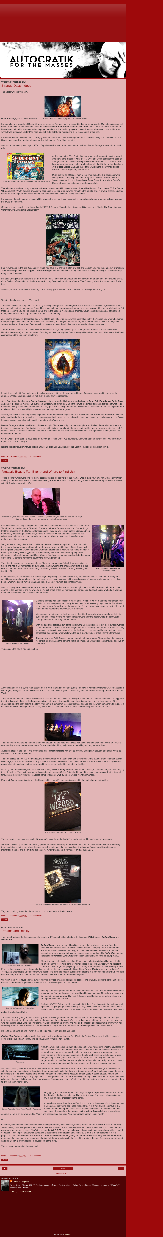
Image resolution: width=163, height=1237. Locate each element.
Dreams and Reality (15, 931)
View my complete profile (20, 1191)
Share (5, 461)
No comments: (36, 456)
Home (63, 1168)
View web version (63, 1173)
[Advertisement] (63, 22)
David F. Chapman (21, 1182)
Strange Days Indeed (16, 85)
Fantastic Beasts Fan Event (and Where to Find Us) (38, 471)
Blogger (68, 1234)
